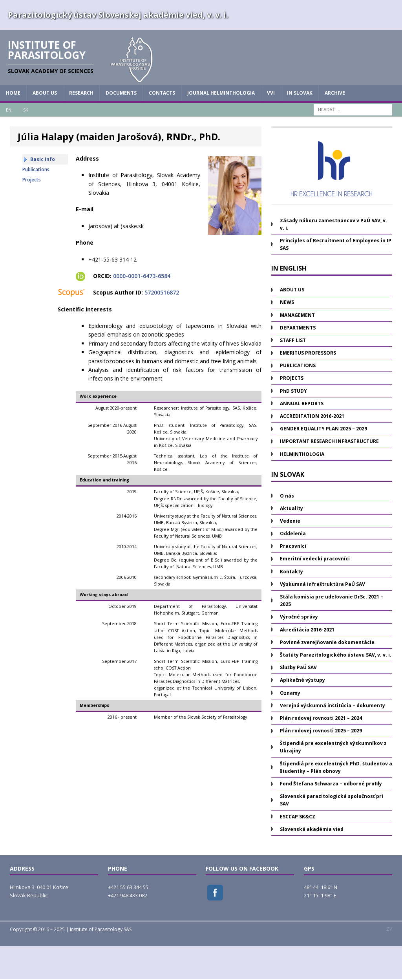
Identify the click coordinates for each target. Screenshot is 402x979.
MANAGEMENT (297, 348)
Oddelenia (293, 567)
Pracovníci (293, 579)
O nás (287, 528)
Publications (35, 202)
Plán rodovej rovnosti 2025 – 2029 (321, 764)
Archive (335, 126)
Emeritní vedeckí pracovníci (315, 592)
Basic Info (42, 192)
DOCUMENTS (121, 126)
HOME (13, 126)
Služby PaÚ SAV (298, 700)
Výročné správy (299, 650)
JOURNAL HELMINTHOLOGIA (221, 126)
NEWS (287, 335)
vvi (271, 126)
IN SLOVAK (299, 126)
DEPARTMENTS (298, 360)
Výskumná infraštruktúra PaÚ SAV (322, 617)
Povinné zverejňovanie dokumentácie (327, 675)
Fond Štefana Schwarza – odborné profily (331, 817)
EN (8, 143)
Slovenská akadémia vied (312, 862)
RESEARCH (81, 126)
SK (25, 143)
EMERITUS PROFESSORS (308, 386)
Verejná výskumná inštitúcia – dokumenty (332, 738)
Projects (31, 212)
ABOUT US (45, 126)
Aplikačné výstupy (302, 713)
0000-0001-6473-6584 (141, 309)
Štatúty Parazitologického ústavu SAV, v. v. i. (335, 688)
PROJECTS (291, 411)
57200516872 (161, 325)
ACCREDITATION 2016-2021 (312, 449)
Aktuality (291, 541)
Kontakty (291, 604)
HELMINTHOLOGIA (302, 487)
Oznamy (290, 726)
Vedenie (290, 554)
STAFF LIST (293, 373)
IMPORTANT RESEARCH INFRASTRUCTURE (329, 474)
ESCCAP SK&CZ (297, 849)
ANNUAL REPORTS (301, 436)
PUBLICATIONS (298, 398)
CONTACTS (162, 126)
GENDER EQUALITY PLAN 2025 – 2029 (323, 462)
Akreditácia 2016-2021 (307, 662)
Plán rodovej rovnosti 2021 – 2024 (321, 751)
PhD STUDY (293, 424)
